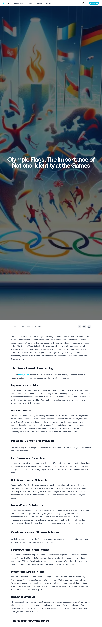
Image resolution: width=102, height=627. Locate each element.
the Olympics (23, 375)
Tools (30, 3)
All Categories (19, 3)
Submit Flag (94, 3)
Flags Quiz (48, 3)
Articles (39, 3)
